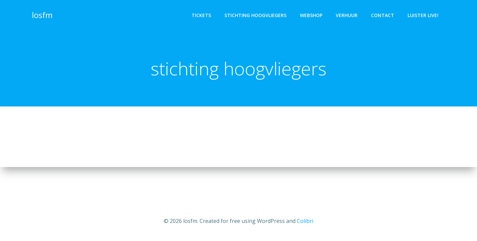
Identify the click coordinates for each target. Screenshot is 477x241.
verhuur (347, 15)
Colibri (305, 221)
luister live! (423, 15)
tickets (201, 15)
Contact (382, 15)
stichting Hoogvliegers (255, 15)
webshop (311, 15)
